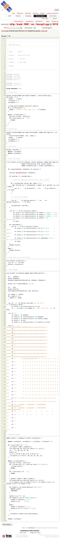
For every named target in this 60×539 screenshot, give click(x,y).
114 (4, 259)
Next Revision (39, 21)
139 (4, 303)
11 (4, 60)
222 (4, 503)
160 (4, 358)
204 (4, 469)
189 (4, 443)
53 (4, 139)
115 (4, 260)
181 (4, 427)
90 (4, 209)
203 (4, 468)
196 (4, 455)
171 (4, 394)
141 (4, 308)
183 (4, 432)
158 (4, 351)
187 (4, 439)
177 (4, 414)
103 (4, 238)
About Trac (35, 13)
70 (4, 169)
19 (4, 76)
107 (4, 246)
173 (4, 401)
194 (4, 452)
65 (4, 160)
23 (4, 83)
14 (4, 65)
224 (4, 506)
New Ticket (45, 18)
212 (4, 485)
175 (4, 408)
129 (4, 285)
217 (4, 494)
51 (4, 135)
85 (4, 198)
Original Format (35, 533)
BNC (26, 24)
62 (4, 155)
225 (4, 508)
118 (4, 266)
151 (4, 328)
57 (4, 146)
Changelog (28, 16)
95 (4, 217)
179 (4, 421)
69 (4, 167)
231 (4, 519)
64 (4, 158)
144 (4, 315)
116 (4, 262)
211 (4, 482)
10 (4, 58)
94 (4, 216)
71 (4, 171)
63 (4, 156)
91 (4, 210)
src (33, 24)
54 (4, 141)
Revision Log (55, 21)
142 (4, 311)
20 (4, 78)
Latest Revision (29, 21)
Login (13, 13)
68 (4, 165)
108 (4, 248)
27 (4, 90)
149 (4, 323)
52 (4, 137)
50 (4, 132)
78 (4, 183)
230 (4, 517)
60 (4, 151)
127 (4, 282)
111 (4, 253)
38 (4, 111)
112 (4, 255)
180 (4, 424)
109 (4, 250)
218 (4, 496)
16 (4, 69)
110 (4, 252)
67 (4, 164)
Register (42, 13)
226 (4, 510)
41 (4, 116)
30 (4, 95)
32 (4, 100)
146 (4, 318)
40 (4, 114)
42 (4, 118)
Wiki (9, 16)
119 (4, 267)
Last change (4, 31)
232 (4, 520)
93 (4, 214)
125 (4, 278)
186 (4, 438)
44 (4, 121)
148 (4, 322)
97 (4, 223)
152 (4, 332)
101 (4, 231)
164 (4, 371)
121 (4, 271)
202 (4, 466)
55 (4, 142)
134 (4, 294)
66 (4, 162)
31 (4, 98)
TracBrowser (31, 528)
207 (4, 475)
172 (4, 398)
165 (4, 375)
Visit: (5, 28)
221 (4, 501)
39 (4, 113)
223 (4, 504)
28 (4, 92)
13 (4, 64)
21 (4, 79)
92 (4, 212)
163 (4, 368)
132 (4, 290)
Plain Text (22, 533)
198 (4, 459)
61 (4, 153)
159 (4, 355)
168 (4, 385)
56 (4, 144)
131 (4, 289)
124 (4, 276)
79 (4, 185)
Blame (48, 21)
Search (55, 18)
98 (4, 224)
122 (4, 273)
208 (4, 476)
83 (4, 195)
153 (4, 335)
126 (4, 280)
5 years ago (44, 31)
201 (4, 464)
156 (4, 345)
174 (4, 404)
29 (4, 93)
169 (4, 388)
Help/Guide (28, 13)
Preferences (20, 13)
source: (5, 24)
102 (4, 234)
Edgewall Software (23, 536)
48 (4, 129)
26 (4, 88)
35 (4, 106)
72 (4, 172)
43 (4, 120)
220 (4, 499)
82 (4, 193)
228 (4, 513)
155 (4, 342)
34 (4, 104)
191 (4, 446)
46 (4, 125)
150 (4, 325)
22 (4, 81)
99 (4, 226)
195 (4, 454)
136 (4, 297)
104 (4, 241)
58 (4, 148)
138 (4, 301)
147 (4, 320)
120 (4, 269)
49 (4, 130)
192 (4, 448)
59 (4, 149)
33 (4, 102)
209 (4, 478)
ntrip (12, 24)
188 (4, 441)
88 (4, 205)
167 (4, 381)
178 (4, 417)
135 (4, 296)
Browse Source (40, 16)
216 (4, 492)
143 (4, 313)
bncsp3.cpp (42, 24)
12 (4, 62)
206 (4, 473)
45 (4, 123)
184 (4, 434)
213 (4, 487)
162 (4, 365)
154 (4, 338)
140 (4, 306)
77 (4, 181)
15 (4, 67)
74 (4, 176)
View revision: (28, 28)
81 (4, 191)
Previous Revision (18, 21)
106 (4, 244)
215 (4, 490)
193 (4, 450)
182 (4, 431)
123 (4, 275)
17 (4, 72)
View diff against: (50, 28)
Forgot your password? (52, 13)
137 (4, 299)
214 (4, 489)
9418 (55, 24)
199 (4, 460)
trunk (19, 24)
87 (4, 203)
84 (4, 197)
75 (4, 178)
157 (4, 348)
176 (4, 411)
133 (4, 292)
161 (4, 361)
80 (4, 188)
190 (4, 445)
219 (4, 497)
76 (4, 179)
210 (4, 480)
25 (4, 86)
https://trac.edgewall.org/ (52, 536)
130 (4, 287)
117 (4, 264)
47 (4, 127)
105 (4, 243)
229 (4, 515)
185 (4, 436)
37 (4, 109)
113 (4, 257)
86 (4, 200)
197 (4, 457)
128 (4, 283)
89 (4, 207)
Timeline (18, 16)
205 (4, 471)
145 (4, 316)
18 (4, 74)
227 (4, 511)
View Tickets (52, 16)
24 (4, 85)
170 (4, 391)
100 (4, 228)
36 (4, 107)
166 (4, 378)
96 (4, 221)
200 (4, 462)
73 (4, 174)
